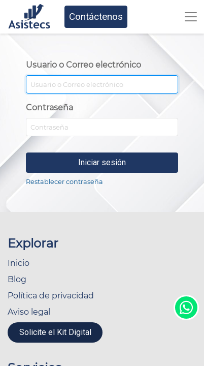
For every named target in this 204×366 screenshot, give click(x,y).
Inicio (18, 263)
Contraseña (49, 107)
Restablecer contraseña (64, 182)
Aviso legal (29, 312)
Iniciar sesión (102, 162)
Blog (17, 279)
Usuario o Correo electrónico (83, 65)
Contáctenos (96, 16)
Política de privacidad (51, 295)
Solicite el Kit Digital (55, 332)
